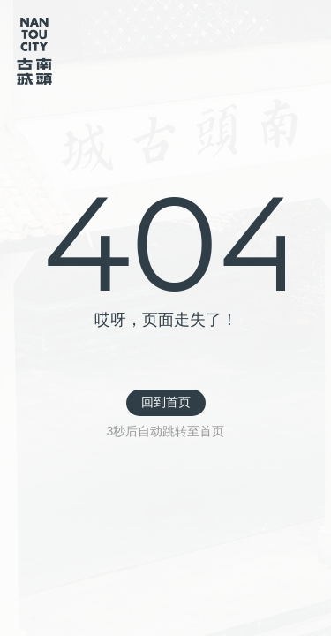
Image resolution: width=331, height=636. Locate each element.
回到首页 (166, 402)
